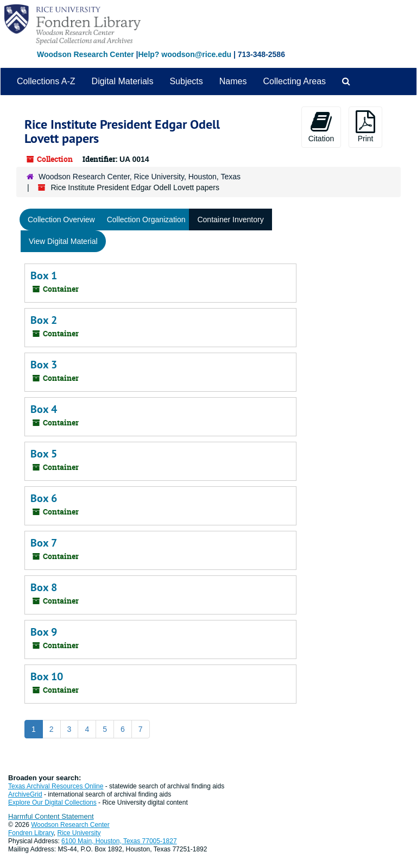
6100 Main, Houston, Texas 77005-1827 (119, 841)
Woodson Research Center (85, 54)
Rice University (79, 833)
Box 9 (43, 632)
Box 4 (43, 409)
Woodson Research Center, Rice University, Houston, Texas (140, 176)
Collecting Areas (294, 81)
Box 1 (43, 275)
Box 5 (43, 454)
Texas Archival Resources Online (55, 786)
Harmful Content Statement (51, 816)
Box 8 (43, 587)
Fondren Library (31, 833)
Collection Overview (61, 219)
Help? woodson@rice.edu (184, 54)
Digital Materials (123, 81)
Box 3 (43, 365)
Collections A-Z (46, 81)
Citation (321, 126)
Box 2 (43, 320)
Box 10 (46, 676)
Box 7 (43, 543)
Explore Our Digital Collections (52, 802)
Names (233, 81)
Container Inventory (230, 219)
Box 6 (43, 498)
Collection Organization (146, 219)
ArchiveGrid (25, 794)
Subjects (186, 81)
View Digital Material (63, 241)
